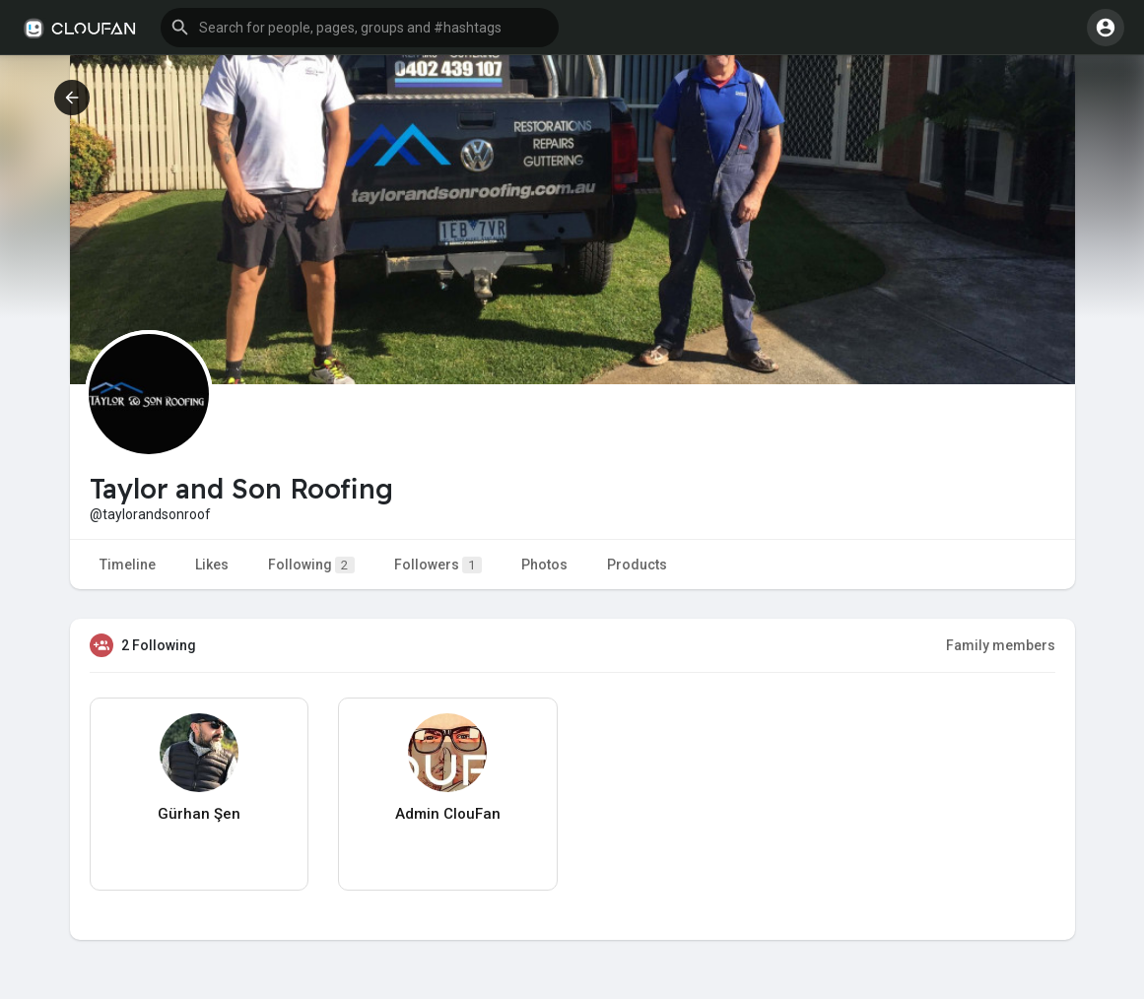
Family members (1000, 645)
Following (311, 565)
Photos (544, 564)
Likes (212, 564)
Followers (438, 565)
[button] (360, 27)
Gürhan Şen (199, 814)
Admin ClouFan (448, 814)
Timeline (128, 564)
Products (637, 564)
